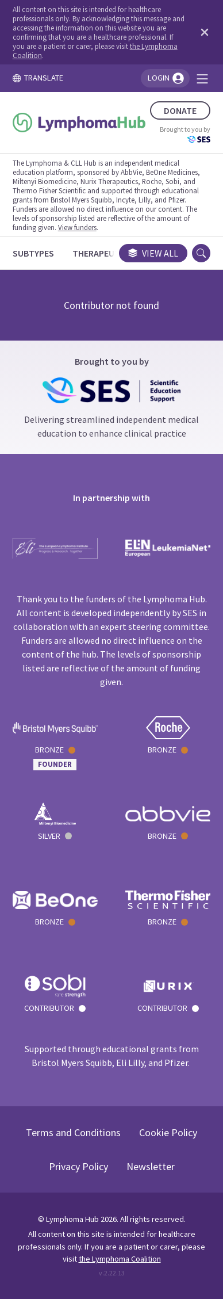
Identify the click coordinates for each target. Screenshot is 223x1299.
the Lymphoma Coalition (120, 1259)
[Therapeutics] (102, 253)
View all (153, 253)
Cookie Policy (168, 1132)
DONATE (180, 110)
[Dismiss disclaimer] (202, 32)
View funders (77, 227)
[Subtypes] (33, 253)
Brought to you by (185, 134)
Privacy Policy (78, 1166)
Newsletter (150, 1166)
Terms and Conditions (73, 1132)
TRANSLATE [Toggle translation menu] (38, 77)
